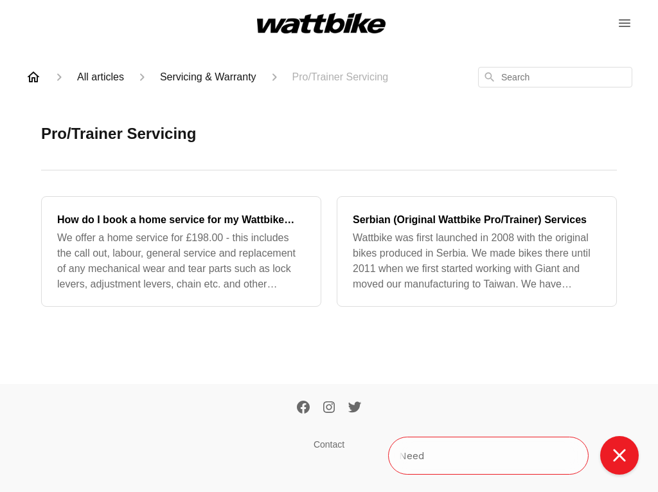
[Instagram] (329, 408)
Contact (329, 444)
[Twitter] (354, 408)
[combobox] (555, 77)
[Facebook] (303, 408)
